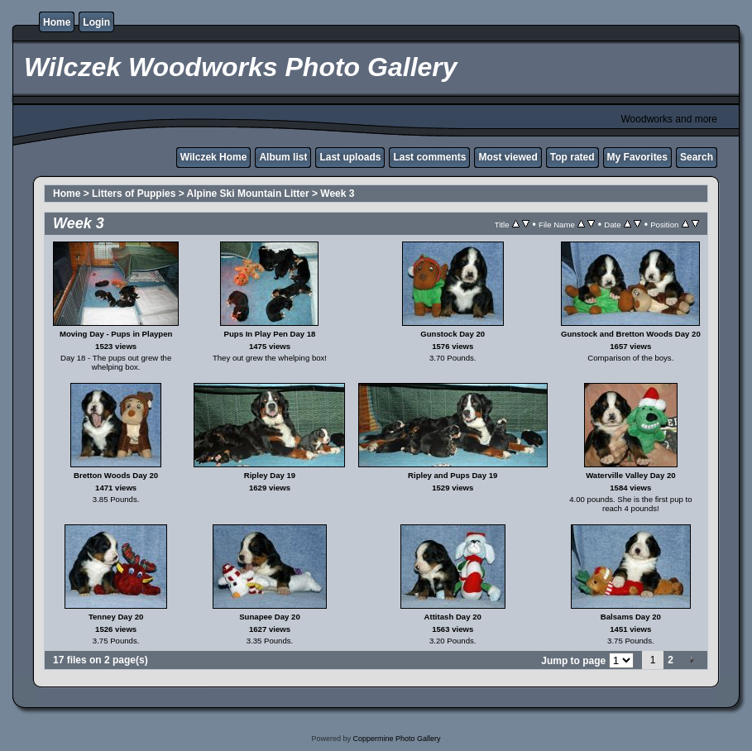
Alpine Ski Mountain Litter (248, 193)
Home (56, 22)
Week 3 (337, 193)
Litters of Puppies (133, 193)
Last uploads (350, 157)
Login (96, 22)
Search (696, 157)
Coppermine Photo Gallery (396, 738)
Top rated (572, 157)
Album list (283, 157)
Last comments (429, 157)
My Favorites (637, 157)
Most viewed (507, 157)
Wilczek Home (213, 157)
